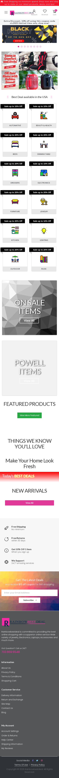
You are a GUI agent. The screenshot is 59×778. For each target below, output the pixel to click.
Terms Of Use (21, 764)
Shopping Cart (8, 680)
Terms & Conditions (11, 676)
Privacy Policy (8, 672)
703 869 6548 (10, 652)
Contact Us (7, 708)
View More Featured (29, 415)
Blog (3, 712)
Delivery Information (11, 695)
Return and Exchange (12, 699)
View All (29, 320)
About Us (6, 668)
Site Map (5, 703)
